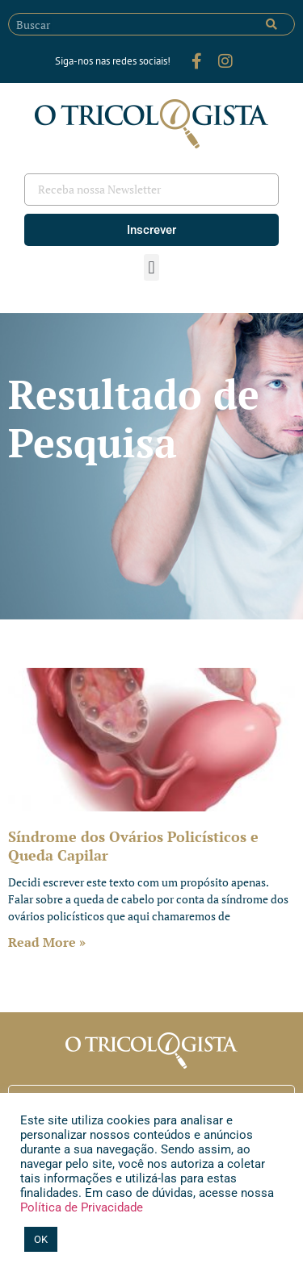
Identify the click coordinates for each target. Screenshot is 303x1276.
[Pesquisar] (271, 24)
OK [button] (41, 1239)
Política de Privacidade (81, 1207)
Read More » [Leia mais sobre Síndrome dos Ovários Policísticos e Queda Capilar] (47, 942)
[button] (151, 267)
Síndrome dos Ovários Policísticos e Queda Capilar (133, 846)
